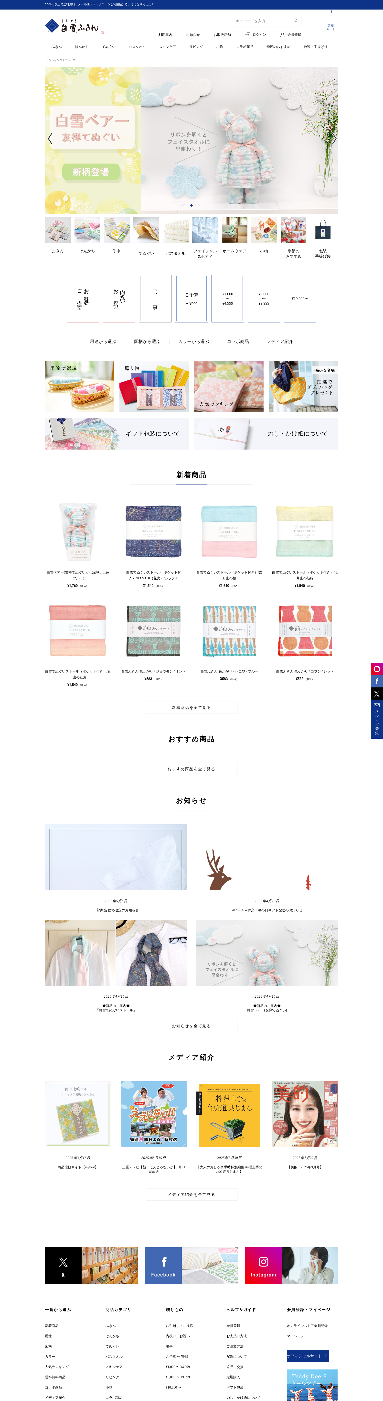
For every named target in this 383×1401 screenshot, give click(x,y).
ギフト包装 (235, 1293)
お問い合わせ (250, 1372)
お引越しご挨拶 (179, 1231)
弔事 (169, 1252)
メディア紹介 (280, 335)
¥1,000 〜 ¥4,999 (178, 1272)
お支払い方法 (236, 1242)
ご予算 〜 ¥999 (177, 1262)
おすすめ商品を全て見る (191, 763)
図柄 (48, 1252)
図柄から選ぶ (147, 335)
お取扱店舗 (222, 35)
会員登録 (294, 35)
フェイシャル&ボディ (205, 252)
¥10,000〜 (300, 292)
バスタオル (137, 47)
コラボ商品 (244, 47)
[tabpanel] (185, 140)
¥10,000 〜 (173, 1293)
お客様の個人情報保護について (202, 1372)
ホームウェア (234, 252)
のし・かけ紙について (243, 1303)
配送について (236, 1262)
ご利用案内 (163, 35)
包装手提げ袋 (323, 254)
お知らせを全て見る (191, 931)
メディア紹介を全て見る (191, 1100)
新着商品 (52, 1231)
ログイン (259, 35)
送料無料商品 (55, 1283)
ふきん (57, 47)
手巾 (117, 252)
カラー (50, 1262)
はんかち (82, 47)
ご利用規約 (103, 1372)
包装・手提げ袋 (316, 47)
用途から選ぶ (103, 335)
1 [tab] (184, 206)
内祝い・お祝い (178, 1242)
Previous (52, 140)
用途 (48, 1242)
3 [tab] (198, 206)
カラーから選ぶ (193, 335)
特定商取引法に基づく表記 (145, 1372)
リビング (196, 47)
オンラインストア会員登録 (307, 1231)
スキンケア (167, 47)
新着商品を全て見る (191, 701)
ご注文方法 (235, 1252)
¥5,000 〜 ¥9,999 (178, 1283)
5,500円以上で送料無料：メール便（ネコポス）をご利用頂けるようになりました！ (108, 4)
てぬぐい (109, 47)
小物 (219, 47)
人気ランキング (57, 1272)
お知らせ (193, 35)
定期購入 (233, 1283)
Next (330, 140)
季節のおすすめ (278, 47)
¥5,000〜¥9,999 (263, 292)
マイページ (295, 1242)
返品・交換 (235, 1272)
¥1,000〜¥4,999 (227, 292)
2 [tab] (191, 206)
